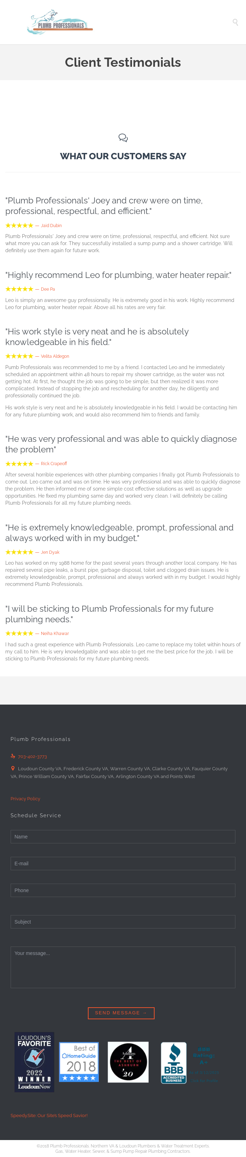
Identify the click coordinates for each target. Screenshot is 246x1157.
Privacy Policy (25, 798)
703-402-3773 (29, 756)
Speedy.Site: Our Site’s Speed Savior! (49, 1115)
